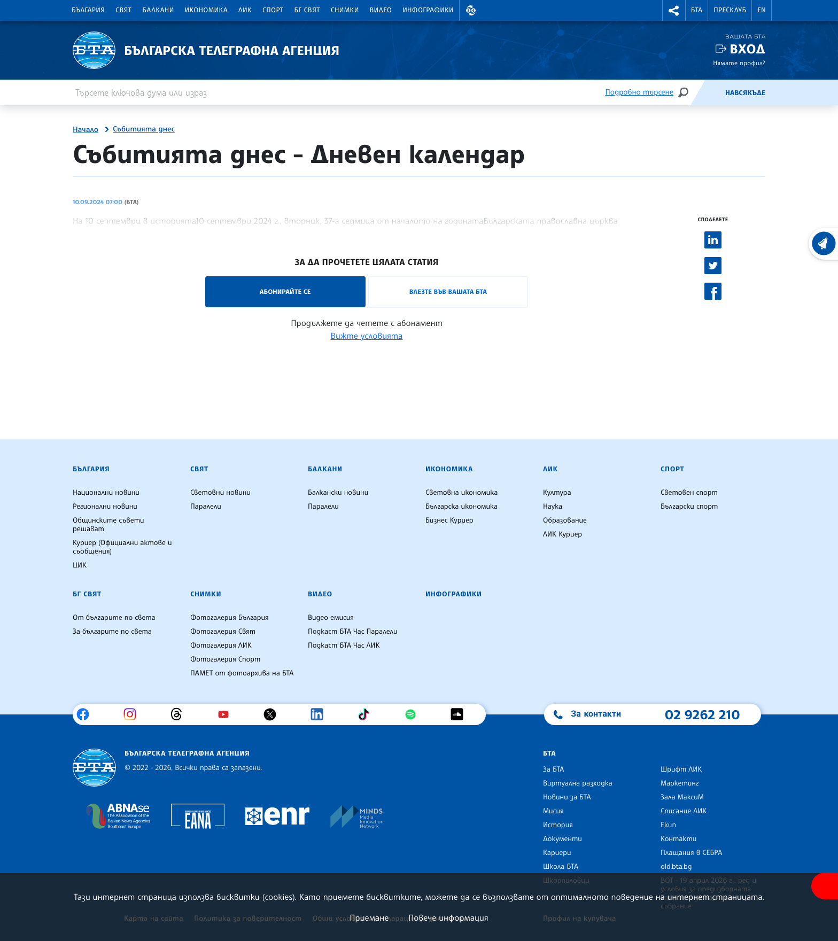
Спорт (272, 10)
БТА (696, 10)
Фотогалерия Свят (222, 631)
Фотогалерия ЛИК (221, 645)
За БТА (553, 769)
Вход (747, 49)
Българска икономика (461, 506)
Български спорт (689, 506)
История (558, 825)
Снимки (345, 10)
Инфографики (428, 10)
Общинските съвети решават (108, 524)
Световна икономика (461, 492)
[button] (471, 10)
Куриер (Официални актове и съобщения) (122, 547)
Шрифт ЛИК (681, 769)
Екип (668, 825)
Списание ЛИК (684, 811)
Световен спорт (689, 492)
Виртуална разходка (577, 783)
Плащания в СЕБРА (691, 853)
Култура (557, 492)
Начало (85, 130)
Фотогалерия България (229, 617)
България (88, 10)
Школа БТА (560, 866)
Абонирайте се (285, 291)
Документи (562, 839)
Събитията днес (144, 129)
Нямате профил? (739, 63)
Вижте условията (367, 335)
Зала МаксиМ (682, 797)
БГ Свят (307, 10)
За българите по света (112, 631)
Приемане (369, 917)
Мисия (553, 811)
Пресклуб (729, 10)
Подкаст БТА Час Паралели (352, 631)
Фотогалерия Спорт (225, 659)
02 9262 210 (702, 714)
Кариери (557, 853)
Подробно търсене (639, 92)
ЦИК (80, 565)
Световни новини (220, 492)
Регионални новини (105, 506)
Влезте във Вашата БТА (448, 291)
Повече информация (448, 917)
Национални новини (106, 492)
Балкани (158, 10)
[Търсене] (683, 92)
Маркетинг (680, 783)
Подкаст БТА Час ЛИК (344, 645)
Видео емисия (331, 617)
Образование (565, 520)
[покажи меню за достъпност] (824, 886)
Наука (552, 506)
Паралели (205, 506)
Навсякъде (745, 93)
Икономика (206, 10)
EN (761, 10)
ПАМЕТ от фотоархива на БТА (241, 673)
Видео (381, 10)
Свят (123, 10)
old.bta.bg (676, 866)
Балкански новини (338, 492)
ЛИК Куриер (562, 534)
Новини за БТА (567, 797)
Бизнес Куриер (449, 520)
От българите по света (114, 617)
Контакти (678, 839)
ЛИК (245, 10)
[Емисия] (708, 92)
